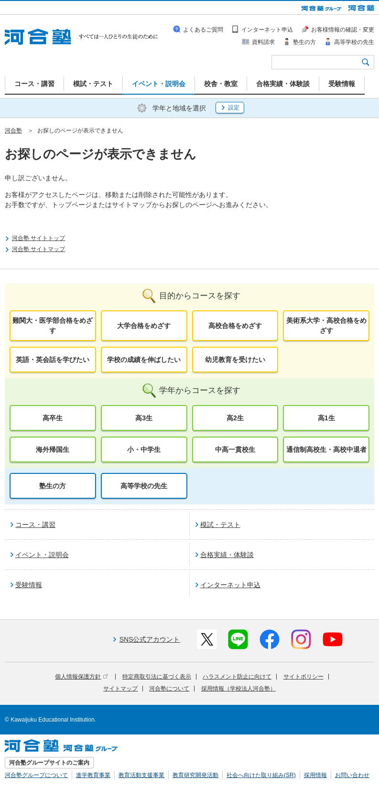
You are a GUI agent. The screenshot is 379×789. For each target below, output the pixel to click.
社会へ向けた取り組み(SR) (261, 775)
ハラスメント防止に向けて (237, 676)
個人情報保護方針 (81, 676)
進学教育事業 (93, 775)
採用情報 (315, 775)
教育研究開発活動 (195, 775)
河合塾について (169, 688)
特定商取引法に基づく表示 (156, 676)
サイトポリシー (303, 676)
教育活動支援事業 (141, 775)
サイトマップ (120, 688)
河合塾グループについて (36, 775)
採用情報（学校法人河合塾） (238, 688)
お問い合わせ (352, 775)
